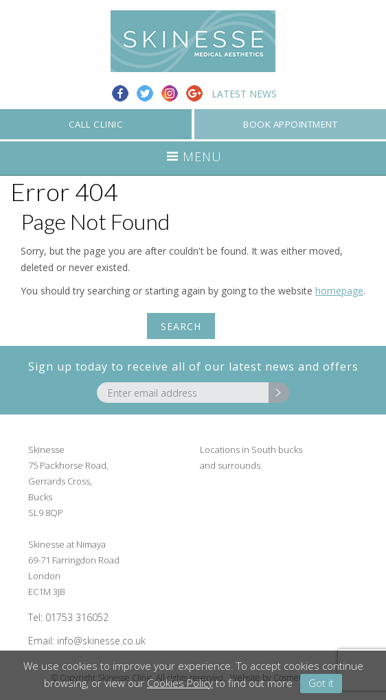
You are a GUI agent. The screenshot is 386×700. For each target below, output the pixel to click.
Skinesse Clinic (193, 41)
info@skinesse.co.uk (101, 640)
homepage (339, 290)
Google (194, 93)
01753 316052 (77, 617)
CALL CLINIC (96, 124)
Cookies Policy (180, 683)
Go (279, 392)
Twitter (145, 93)
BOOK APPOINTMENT (290, 124)
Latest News (244, 93)
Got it (321, 683)
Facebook (120, 93)
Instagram (170, 93)
